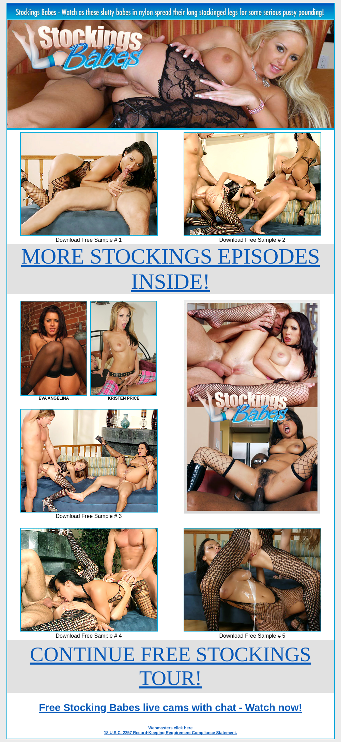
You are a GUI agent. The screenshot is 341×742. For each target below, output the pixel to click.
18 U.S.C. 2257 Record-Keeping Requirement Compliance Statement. (170, 732)
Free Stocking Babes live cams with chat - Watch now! (170, 707)
